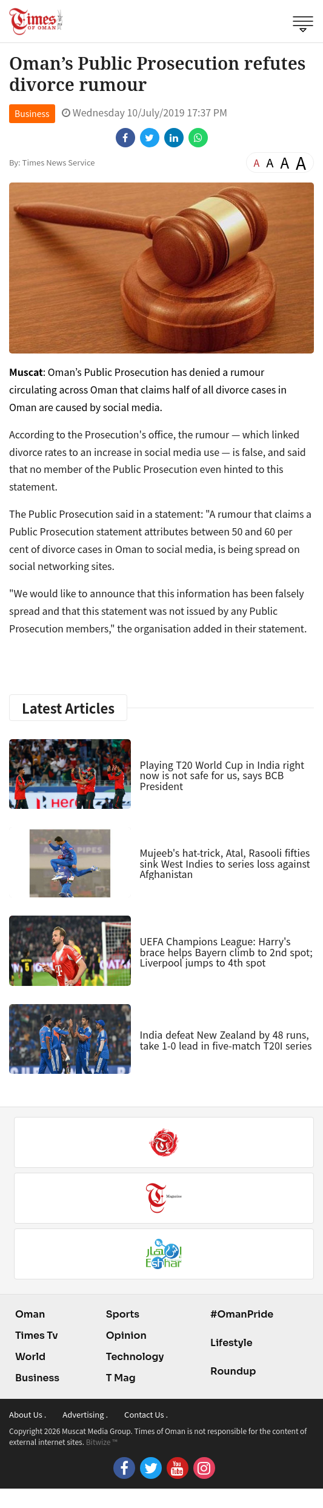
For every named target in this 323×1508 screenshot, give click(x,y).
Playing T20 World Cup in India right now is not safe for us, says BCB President (222, 775)
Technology (135, 1356)
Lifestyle (231, 1342)
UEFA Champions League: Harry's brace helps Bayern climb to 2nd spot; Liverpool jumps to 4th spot (226, 952)
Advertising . (85, 1414)
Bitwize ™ (102, 1441)
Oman (30, 1314)
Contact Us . (146, 1414)
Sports (122, 1314)
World (30, 1356)
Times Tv (36, 1335)
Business (32, 113)
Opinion (126, 1335)
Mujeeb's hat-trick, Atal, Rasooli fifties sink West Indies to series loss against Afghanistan (225, 863)
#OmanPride (241, 1314)
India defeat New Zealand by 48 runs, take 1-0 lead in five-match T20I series (226, 1040)
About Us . (27, 1414)
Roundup (233, 1371)
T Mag (121, 1378)
